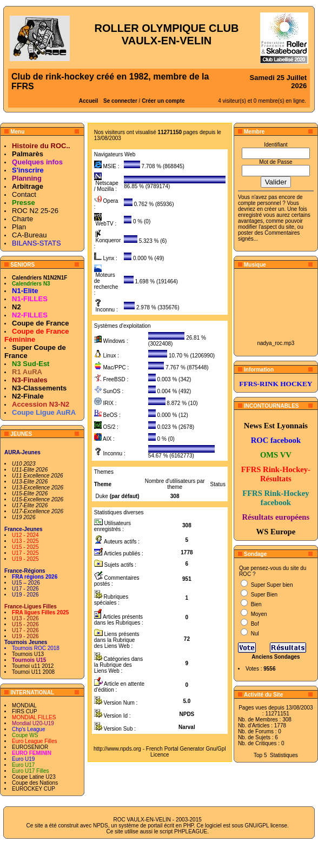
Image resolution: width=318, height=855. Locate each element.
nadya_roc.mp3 (275, 343)
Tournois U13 (28, 654)
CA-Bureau (29, 235)
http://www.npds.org (117, 749)
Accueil (88, 101)
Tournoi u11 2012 (33, 666)
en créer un (270, 209)
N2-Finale (28, 396)
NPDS (100, 826)
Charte (22, 219)
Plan (19, 227)
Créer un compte (163, 101)
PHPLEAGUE (190, 831)
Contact (24, 194)
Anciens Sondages (275, 657)
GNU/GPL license (265, 826)
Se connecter (120, 101)
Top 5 (260, 755)
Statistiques (284, 755)
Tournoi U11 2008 (33, 672)
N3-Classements (39, 388)
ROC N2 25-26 (35, 211)
